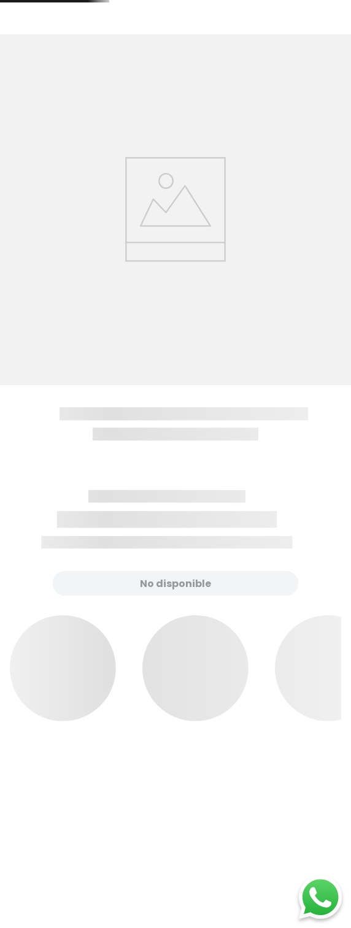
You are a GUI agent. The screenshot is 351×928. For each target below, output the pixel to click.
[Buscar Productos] (267, 38)
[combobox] (206, 38)
